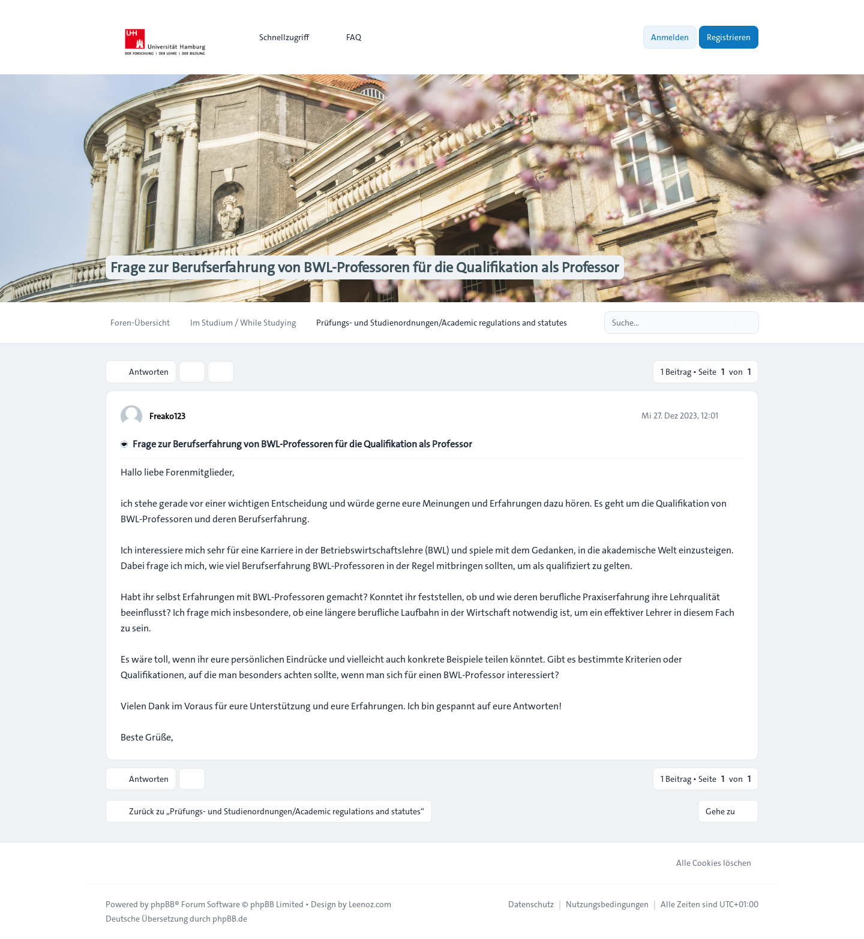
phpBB (163, 904)
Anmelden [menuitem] (670, 37)
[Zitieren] (733, 415)
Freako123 (167, 416)
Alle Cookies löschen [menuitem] (706, 863)
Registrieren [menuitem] (729, 37)
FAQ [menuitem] (346, 37)
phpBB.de (229, 919)
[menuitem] (278, 37)
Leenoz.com (370, 904)
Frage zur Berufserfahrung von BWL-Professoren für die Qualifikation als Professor (302, 444)
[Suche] (725, 322)
